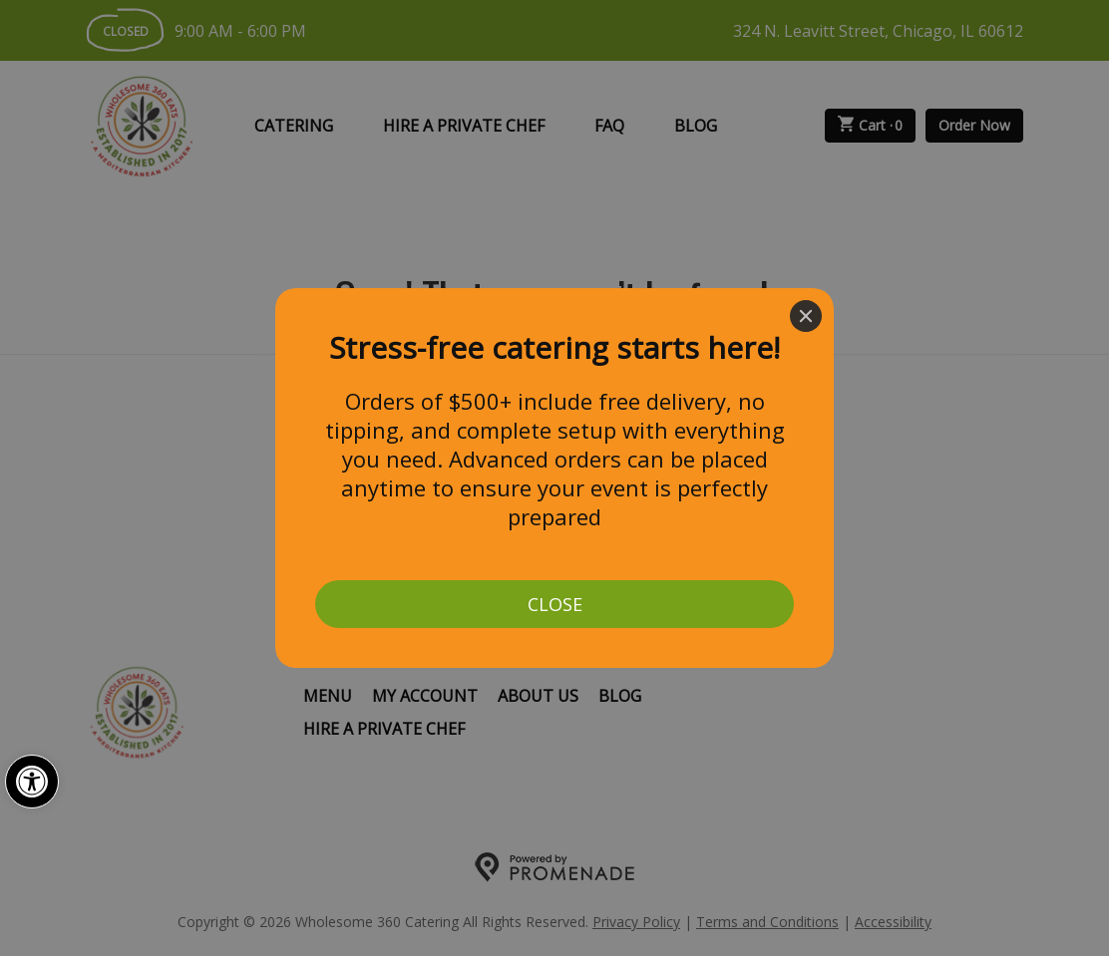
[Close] (806, 316)
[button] (32, 781)
